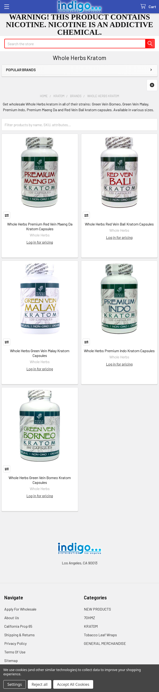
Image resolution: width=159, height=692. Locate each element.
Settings (14, 684)
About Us (11, 617)
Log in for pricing (39, 242)
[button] (152, 85)
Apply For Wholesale (20, 609)
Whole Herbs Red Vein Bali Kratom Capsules (119, 224)
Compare (6, 215)
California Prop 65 (18, 626)
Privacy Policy (15, 643)
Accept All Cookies (73, 684)
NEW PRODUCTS (97, 609)
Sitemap (11, 660)
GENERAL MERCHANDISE (105, 643)
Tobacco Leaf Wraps (100, 634)
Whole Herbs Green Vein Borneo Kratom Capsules (40, 480)
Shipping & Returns (19, 634)
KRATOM (91, 626)
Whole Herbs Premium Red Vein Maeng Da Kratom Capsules (39, 226)
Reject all (40, 684)
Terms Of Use (14, 652)
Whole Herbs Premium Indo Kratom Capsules (119, 350)
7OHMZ (89, 617)
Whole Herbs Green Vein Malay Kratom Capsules (39, 353)
